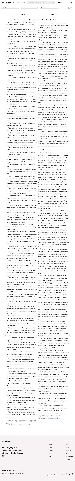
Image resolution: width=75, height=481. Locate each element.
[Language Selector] (65, 2)
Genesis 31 (10, 7)
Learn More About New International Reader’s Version (49, 418)
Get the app (59, 2)
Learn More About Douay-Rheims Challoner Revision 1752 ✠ (18, 424)
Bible (14, 2)
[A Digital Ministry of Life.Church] (37, 469)
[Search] (39, 3)
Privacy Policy (18, 473)
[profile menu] (70, 2)
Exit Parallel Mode (69, 8)
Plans (18, 2)
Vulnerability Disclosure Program (8, 474)
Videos (23, 2)
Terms (23, 473)
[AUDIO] (60, 8)
